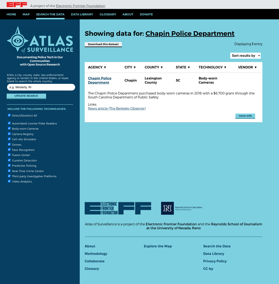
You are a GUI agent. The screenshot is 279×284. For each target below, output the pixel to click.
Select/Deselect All (22, 115)
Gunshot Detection (22, 160)
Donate (146, 14)
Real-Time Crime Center (26, 170)
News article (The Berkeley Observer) (117, 108)
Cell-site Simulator (22, 139)
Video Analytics (20, 181)
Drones (14, 144)
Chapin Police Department (99, 80)
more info (245, 115)
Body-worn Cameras (23, 128)
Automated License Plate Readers (32, 123)
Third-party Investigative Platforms (32, 176)
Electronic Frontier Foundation (80, 6)
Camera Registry (20, 133)
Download (103, 44)
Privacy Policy (215, 261)
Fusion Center (19, 154)
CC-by (208, 269)
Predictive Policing (22, 165)
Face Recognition (21, 149)
